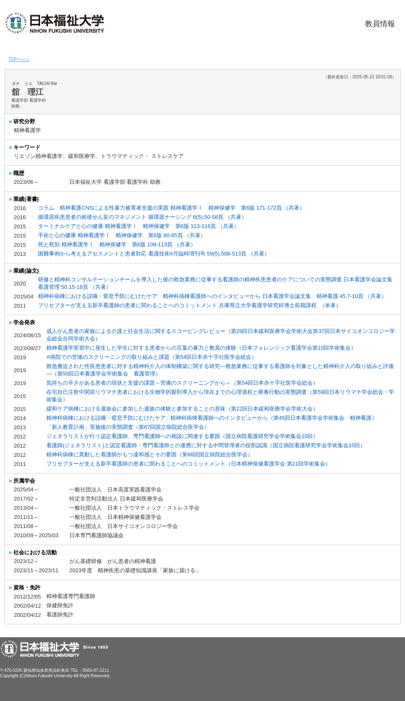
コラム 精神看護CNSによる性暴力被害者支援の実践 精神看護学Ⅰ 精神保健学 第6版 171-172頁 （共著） (171, 208)
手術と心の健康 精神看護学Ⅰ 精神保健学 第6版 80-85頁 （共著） (122, 235)
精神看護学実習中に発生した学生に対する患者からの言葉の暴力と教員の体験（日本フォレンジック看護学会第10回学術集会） (201, 348)
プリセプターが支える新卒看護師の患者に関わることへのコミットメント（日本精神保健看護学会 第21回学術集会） (188, 464)
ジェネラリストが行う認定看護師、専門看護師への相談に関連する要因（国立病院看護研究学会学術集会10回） (182, 436)
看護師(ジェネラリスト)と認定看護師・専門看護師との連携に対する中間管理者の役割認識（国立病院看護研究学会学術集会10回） (205, 445)
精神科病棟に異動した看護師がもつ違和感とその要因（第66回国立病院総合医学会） (149, 454)
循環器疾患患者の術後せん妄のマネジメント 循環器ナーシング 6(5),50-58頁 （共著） (142, 217)
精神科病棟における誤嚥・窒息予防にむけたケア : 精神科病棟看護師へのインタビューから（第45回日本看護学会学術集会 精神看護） (211, 418)
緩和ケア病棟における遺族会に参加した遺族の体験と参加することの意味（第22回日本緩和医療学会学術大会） (182, 409)
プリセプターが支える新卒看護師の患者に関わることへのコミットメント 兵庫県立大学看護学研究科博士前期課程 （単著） (190, 305)
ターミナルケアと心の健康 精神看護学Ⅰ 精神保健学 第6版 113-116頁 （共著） (138, 226)
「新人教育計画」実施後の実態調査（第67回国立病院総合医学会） (128, 427)
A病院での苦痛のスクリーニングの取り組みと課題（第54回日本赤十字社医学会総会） (151, 357)
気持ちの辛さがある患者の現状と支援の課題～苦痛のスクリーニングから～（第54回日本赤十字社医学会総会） (182, 383)
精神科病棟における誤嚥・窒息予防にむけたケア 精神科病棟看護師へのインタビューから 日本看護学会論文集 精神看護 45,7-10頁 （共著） (213, 296)
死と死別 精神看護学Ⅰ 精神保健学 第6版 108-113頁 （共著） (117, 244)
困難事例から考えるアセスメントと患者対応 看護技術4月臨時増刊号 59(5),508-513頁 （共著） (154, 253)
